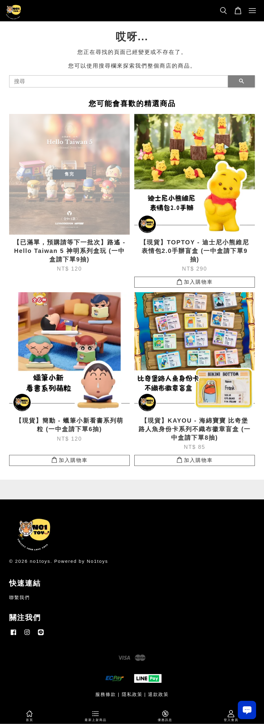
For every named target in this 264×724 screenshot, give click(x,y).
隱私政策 (132, 694)
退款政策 (158, 694)
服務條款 (105, 694)
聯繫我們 (19, 597)
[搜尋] (118, 81)
